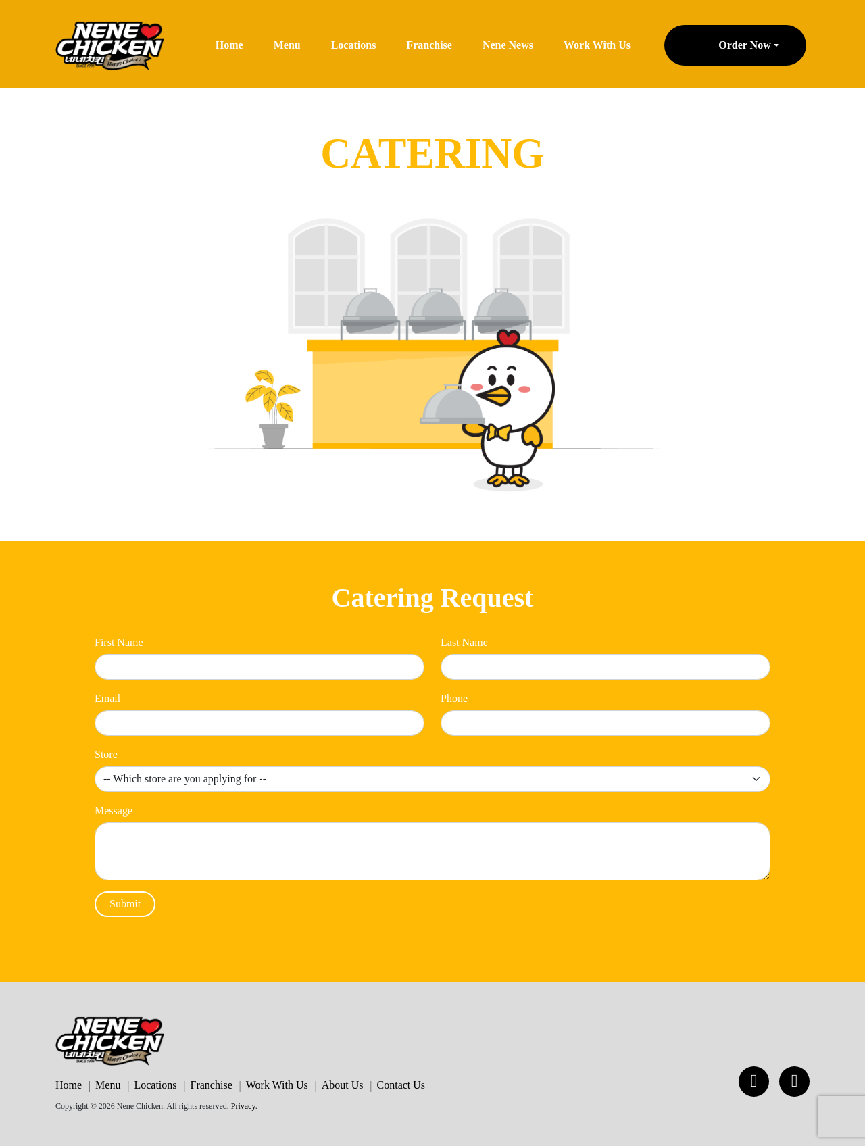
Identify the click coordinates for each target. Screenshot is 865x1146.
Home (229, 45)
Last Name (464, 642)
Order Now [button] (744, 45)
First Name (119, 642)
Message (113, 810)
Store (106, 754)
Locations (353, 45)
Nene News (508, 45)
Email (107, 698)
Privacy (243, 1106)
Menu (287, 45)
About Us (343, 1085)
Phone (454, 698)
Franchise (429, 45)
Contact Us (401, 1085)
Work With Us (597, 45)
